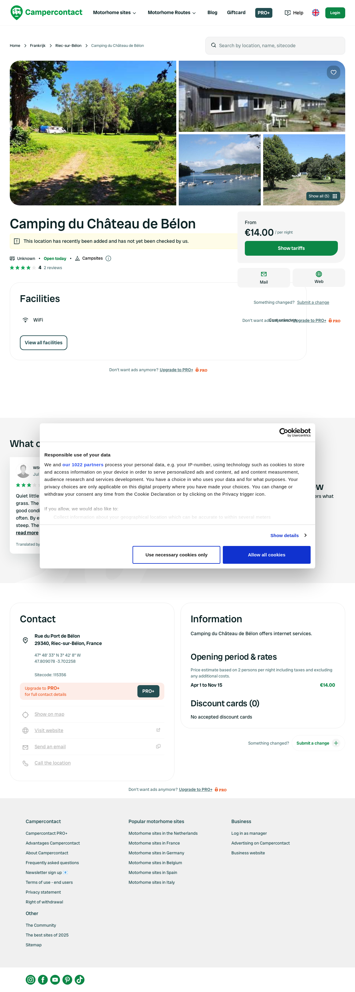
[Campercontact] (46, 13)
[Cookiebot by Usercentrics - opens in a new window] (284, 432)
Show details (285, 535)
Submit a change (313, 302)
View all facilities (43, 342)
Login (335, 12)
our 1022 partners (82, 464)
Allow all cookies (267, 554)
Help (294, 13)
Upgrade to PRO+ (176, 369)
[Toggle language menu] (315, 13)
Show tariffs (291, 248)
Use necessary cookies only (177, 554)
